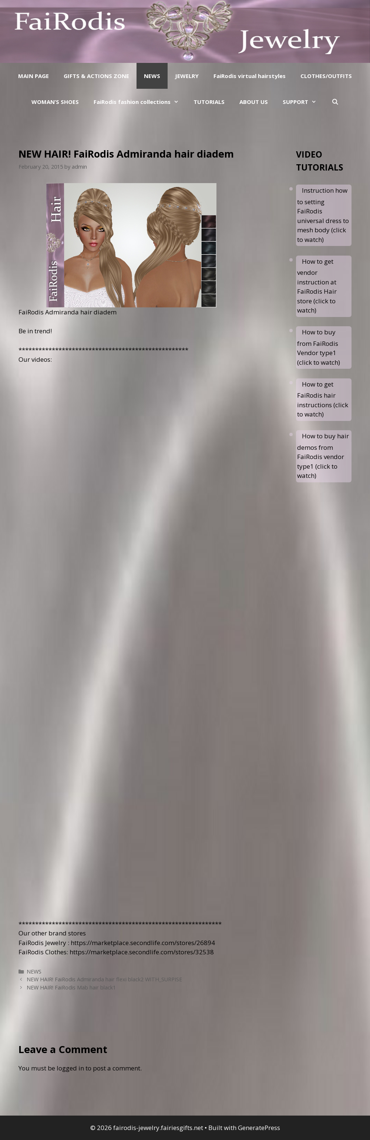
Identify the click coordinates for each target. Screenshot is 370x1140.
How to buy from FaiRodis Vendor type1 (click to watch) (318, 347)
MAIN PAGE (33, 76)
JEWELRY (187, 76)
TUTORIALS (209, 101)
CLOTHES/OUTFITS (326, 76)
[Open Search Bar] (335, 102)
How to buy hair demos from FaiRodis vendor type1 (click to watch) (323, 456)
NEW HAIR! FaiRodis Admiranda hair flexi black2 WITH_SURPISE (104, 979)
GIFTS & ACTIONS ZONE (96, 76)
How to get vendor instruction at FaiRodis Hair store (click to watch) (317, 286)
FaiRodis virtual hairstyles (249, 76)
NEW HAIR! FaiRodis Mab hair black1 (71, 987)
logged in (70, 1068)
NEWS (152, 76)
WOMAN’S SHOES (55, 101)
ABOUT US (253, 101)
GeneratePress (259, 1127)
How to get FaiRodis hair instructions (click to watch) (322, 399)
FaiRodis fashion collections (140, 102)
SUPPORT (303, 102)
